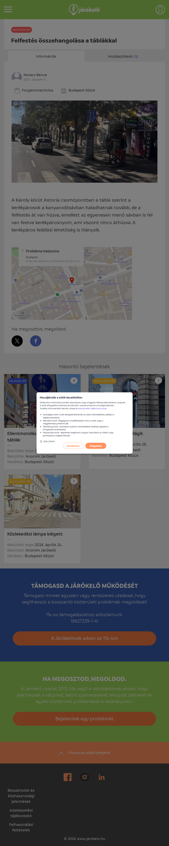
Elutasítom (73, 445)
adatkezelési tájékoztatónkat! (92, 408)
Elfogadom (96, 445)
